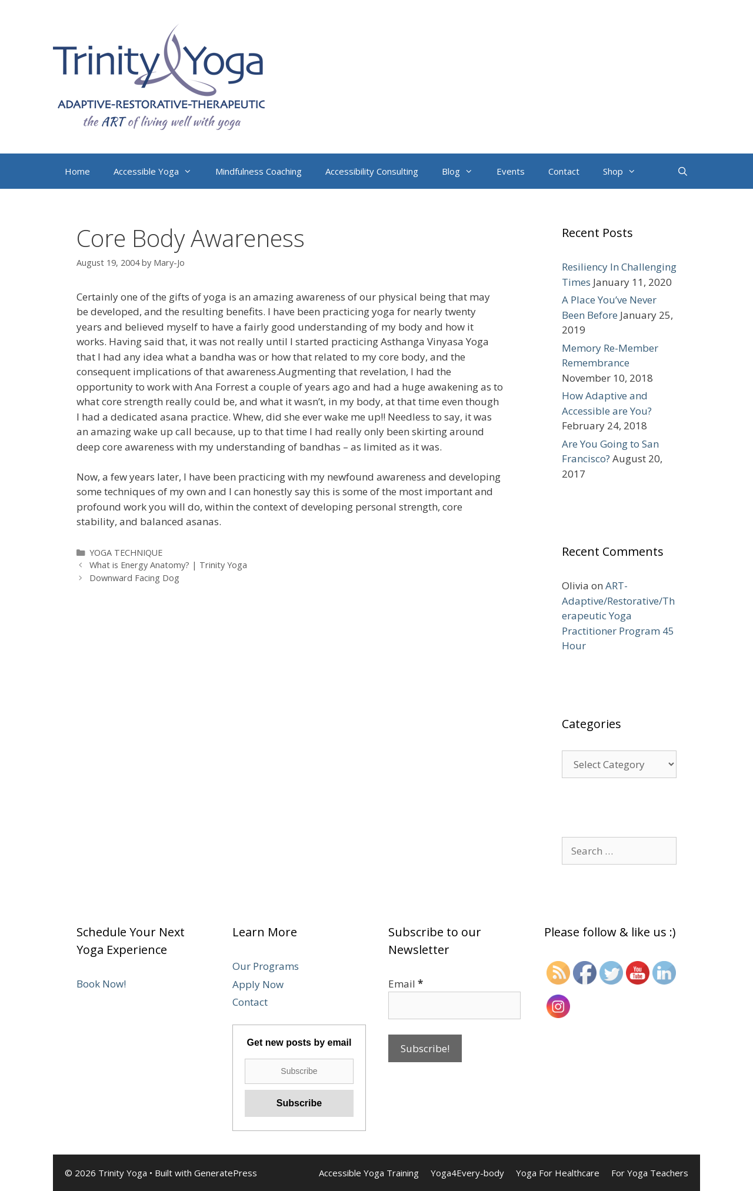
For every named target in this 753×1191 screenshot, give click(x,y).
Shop (625, 171)
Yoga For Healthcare (557, 1173)
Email (405, 983)
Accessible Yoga (159, 171)
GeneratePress (225, 1173)
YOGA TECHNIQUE (125, 552)
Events (511, 171)
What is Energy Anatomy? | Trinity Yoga (168, 565)
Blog (463, 171)
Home (77, 171)
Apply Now (258, 984)
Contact (563, 171)
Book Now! (101, 983)
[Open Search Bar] (682, 171)
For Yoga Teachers (649, 1173)
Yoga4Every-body (467, 1173)
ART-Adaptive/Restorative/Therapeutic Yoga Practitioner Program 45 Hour (618, 615)
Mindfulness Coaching (258, 171)
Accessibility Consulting (371, 171)
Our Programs (265, 966)
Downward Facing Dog (134, 577)
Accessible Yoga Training (369, 1173)
